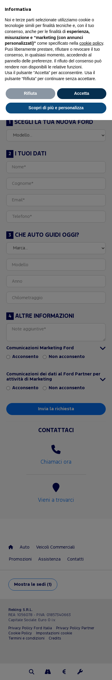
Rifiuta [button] (30, 93)
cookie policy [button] (91, 43)
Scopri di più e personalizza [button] (55, 107)
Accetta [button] (81, 93)
